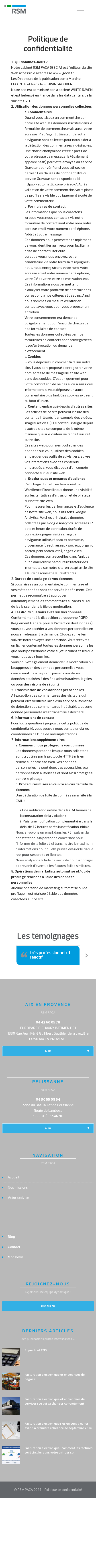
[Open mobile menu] (81, 9)
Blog (11, 1236)
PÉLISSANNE (48, 1081)
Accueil (13, 1177)
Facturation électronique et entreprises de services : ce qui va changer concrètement (55, 1401)
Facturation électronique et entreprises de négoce (55, 1377)
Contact (14, 1247)
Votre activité (18, 1198)
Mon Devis (15, 1257)
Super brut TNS (36, 1350)
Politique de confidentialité (63, 1490)
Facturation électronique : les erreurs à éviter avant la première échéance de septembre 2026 (58, 1425)
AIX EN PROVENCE (48, 1004)
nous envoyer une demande (44, 639)
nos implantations (63, 734)
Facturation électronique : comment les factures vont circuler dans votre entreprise (58, 1450)
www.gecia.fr (63, 73)
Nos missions (18, 1187)
